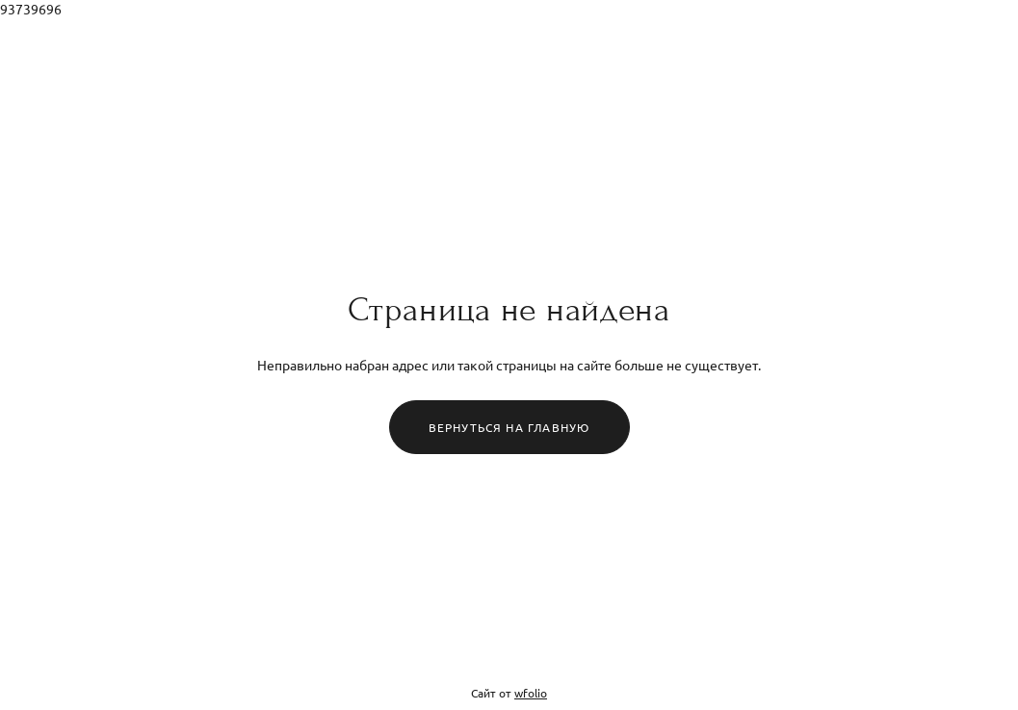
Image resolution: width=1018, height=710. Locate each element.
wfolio (530, 692)
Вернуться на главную (509, 427)
